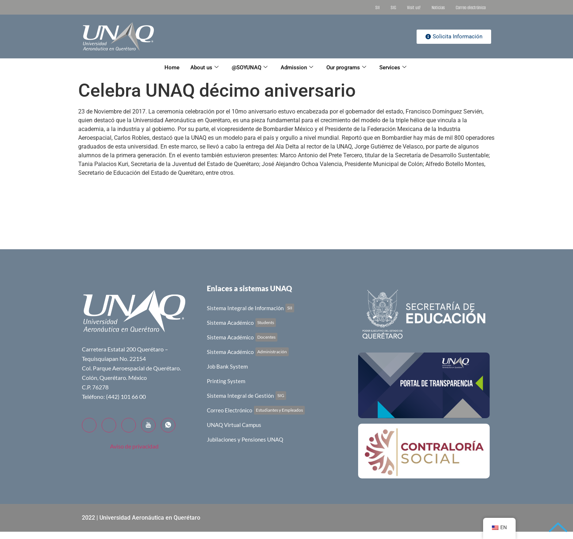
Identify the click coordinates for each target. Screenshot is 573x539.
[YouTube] (148, 425)
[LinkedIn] (128, 425)
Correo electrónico (471, 7)
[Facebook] (89, 425)
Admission (297, 67)
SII (377, 7)
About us (204, 67)
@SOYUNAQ (249, 67)
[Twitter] (109, 425)
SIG (393, 7)
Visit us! (414, 7)
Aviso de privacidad (134, 446)
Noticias (438, 7)
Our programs (346, 67)
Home (171, 67)
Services (392, 67)
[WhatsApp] (168, 425)
